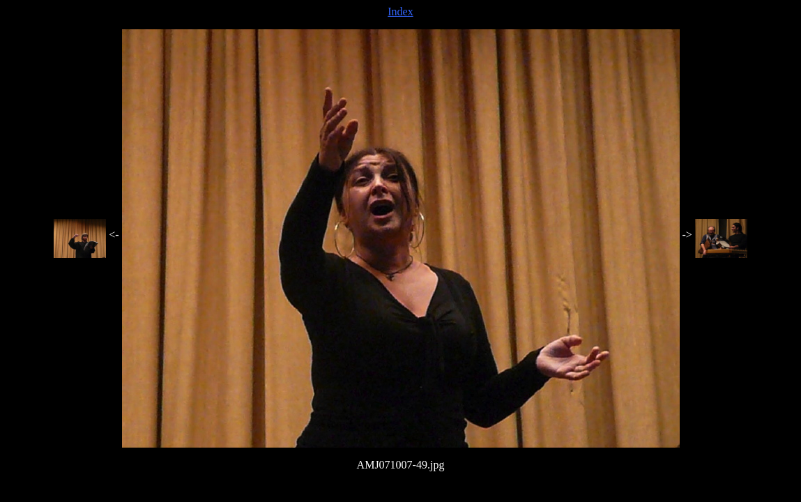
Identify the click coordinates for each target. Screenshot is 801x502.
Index (400, 11)
